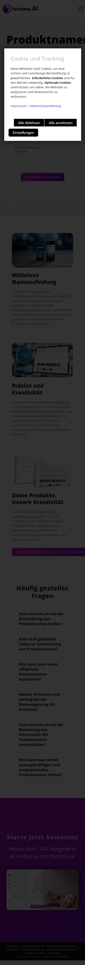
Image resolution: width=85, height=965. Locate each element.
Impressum (18, 106)
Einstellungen (23, 132)
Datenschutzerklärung (45, 106)
